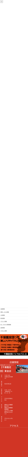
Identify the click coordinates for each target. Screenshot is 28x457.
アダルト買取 (4, 331)
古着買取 (3, 309)
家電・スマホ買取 (5, 312)
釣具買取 (3, 318)
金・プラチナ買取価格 (6, 324)
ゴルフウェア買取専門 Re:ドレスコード (8, 412)
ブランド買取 (4, 321)
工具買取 (3, 315)
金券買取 (3, 327)
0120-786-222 (7, 383)
